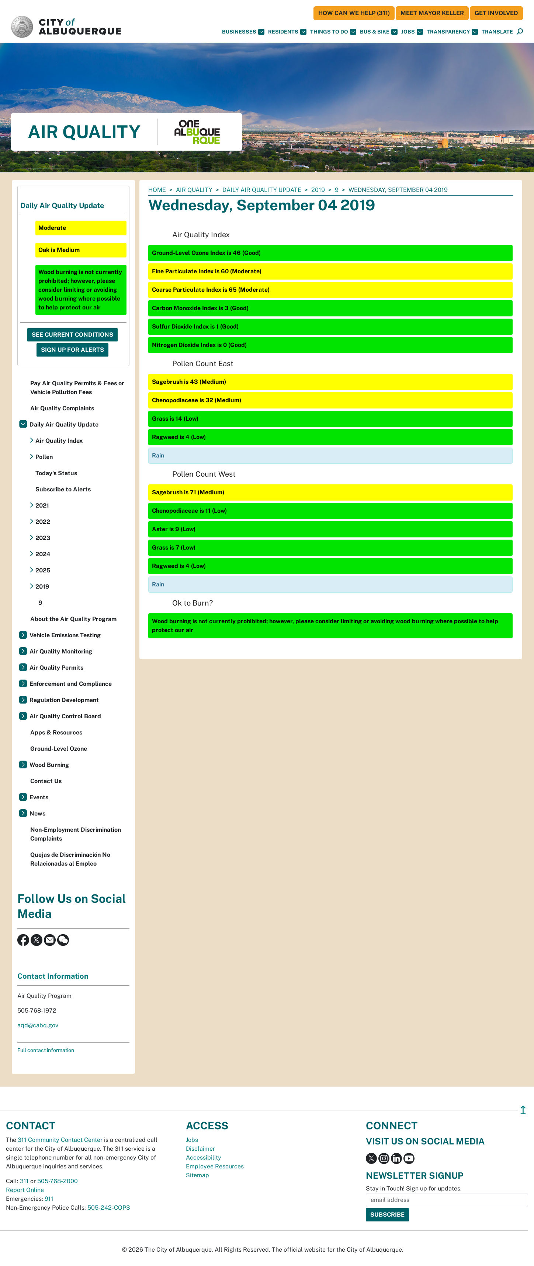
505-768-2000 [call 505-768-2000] (57, 1181)
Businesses (243, 32)
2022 (42, 521)
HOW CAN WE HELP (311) (354, 13)
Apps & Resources (56, 732)
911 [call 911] (49, 1198)
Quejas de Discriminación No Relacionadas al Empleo (70, 859)
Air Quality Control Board (65, 716)
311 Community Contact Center (60, 1139)
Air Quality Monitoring (61, 651)
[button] (497, 32)
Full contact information (45, 1050)
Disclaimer (200, 1148)
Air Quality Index (59, 440)
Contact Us (46, 781)
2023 (43, 537)
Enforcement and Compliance (71, 683)
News (37, 813)
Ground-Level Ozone (58, 748)
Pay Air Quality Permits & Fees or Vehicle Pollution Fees (77, 388)
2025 (43, 570)
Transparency (452, 32)
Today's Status (56, 473)
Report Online (25, 1189)
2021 (42, 505)
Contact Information (53, 976)
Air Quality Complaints (62, 408)
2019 (318, 189)
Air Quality (194, 189)
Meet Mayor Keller (432, 13)
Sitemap (197, 1175)
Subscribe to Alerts (63, 489)
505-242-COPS (108, 1207)
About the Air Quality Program (73, 619)
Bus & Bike (379, 32)
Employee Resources (215, 1166)
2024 (43, 554)
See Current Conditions (72, 334)
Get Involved (496, 13)
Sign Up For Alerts (72, 349)
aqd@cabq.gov (37, 1025)
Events (39, 797)
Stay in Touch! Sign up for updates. (414, 1188)
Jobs (412, 32)
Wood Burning (49, 764)
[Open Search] (520, 31)
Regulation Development (64, 700)
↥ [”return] (523, 1110)
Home (157, 189)
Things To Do (333, 32)
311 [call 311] (24, 1181)
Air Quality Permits (56, 667)
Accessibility (203, 1157)
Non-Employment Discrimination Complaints (75, 834)
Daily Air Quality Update (261, 189)
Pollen (44, 456)
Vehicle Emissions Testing (65, 635)
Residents (287, 32)
